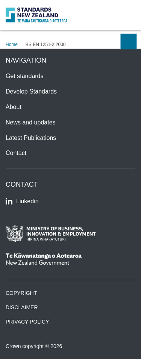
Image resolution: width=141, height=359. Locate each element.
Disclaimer (22, 307)
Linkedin (22, 201)
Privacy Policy (27, 322)
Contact (16, 153)
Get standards (25, 76)
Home (12, 44)
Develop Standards (31, 91)
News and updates (31, 122)
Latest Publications (31, 138)
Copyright (21, 293)
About (13, 107)
